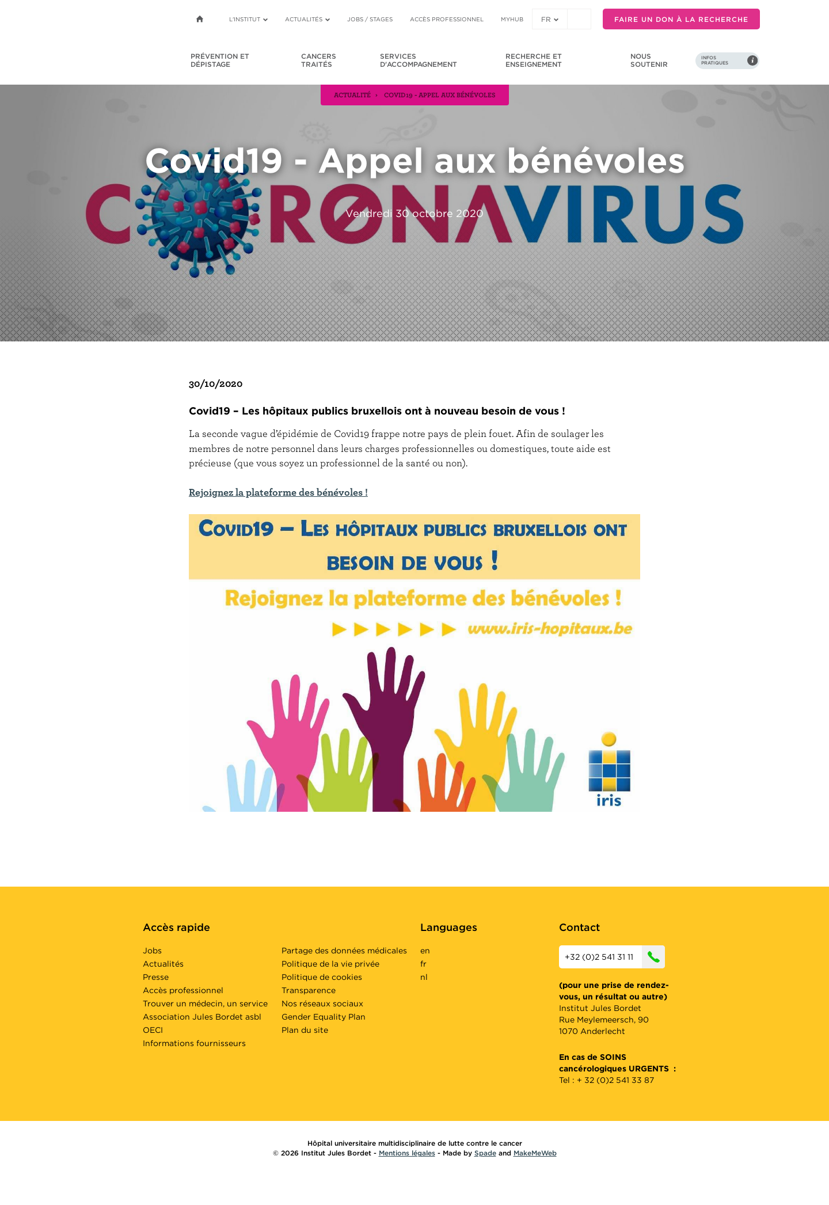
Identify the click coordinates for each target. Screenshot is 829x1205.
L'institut (248, 19)
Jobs (152, 950)
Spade (485, 1153)
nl (424, 977)
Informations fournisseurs (194, 1043)
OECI (153, 1030)
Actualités (307, 19)
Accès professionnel (447, 19)
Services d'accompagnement (418, 60)
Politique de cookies (322, 977)
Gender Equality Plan (324, 1016)
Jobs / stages (370, 19)
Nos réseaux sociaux (322, 1003)
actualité (352, 94)
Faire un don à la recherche (681, 19)
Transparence (309, 990)
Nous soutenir (649, 60)
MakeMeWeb (535, 1153)
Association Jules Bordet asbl (202, 1016)
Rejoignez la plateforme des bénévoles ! (278, 492)
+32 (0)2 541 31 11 (615, 956)
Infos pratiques (714, 60)
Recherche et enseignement (533, 60)
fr (549, 19)
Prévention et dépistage (220, 60)
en (425, 950)
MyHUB (512, 19)
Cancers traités (318, 60)
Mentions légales (407, 1153)
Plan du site (305, 1030)
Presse (156, 977)
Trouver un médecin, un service (205, 1003)
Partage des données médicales (344, 950)
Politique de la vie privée (330, 963)
